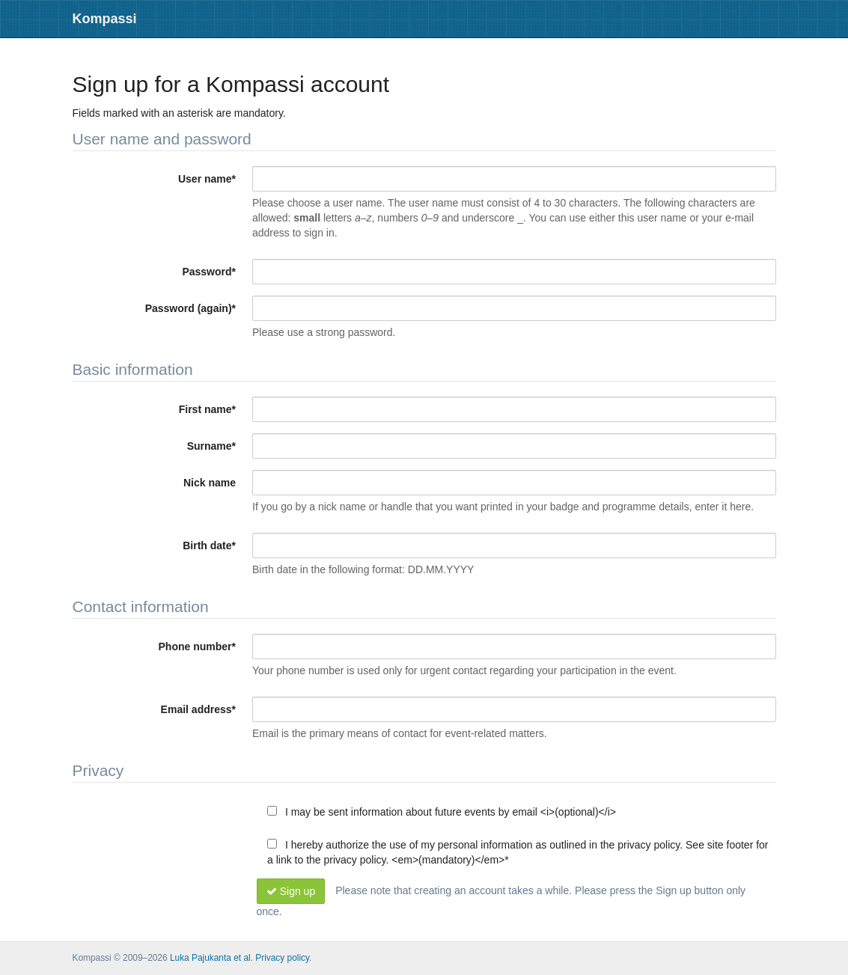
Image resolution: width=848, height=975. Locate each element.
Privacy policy (282, 958)
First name (207, 409)
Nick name (209, 483)
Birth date (209, 545)
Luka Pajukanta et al (210, 958)
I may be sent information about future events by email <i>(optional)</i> (441, 812)
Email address (198, 709)
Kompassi (105, 18)
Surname (211, 446)
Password (209, 272)
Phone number (197, 646)
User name (207, 179)
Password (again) (190, 308)
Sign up (291, 891)
